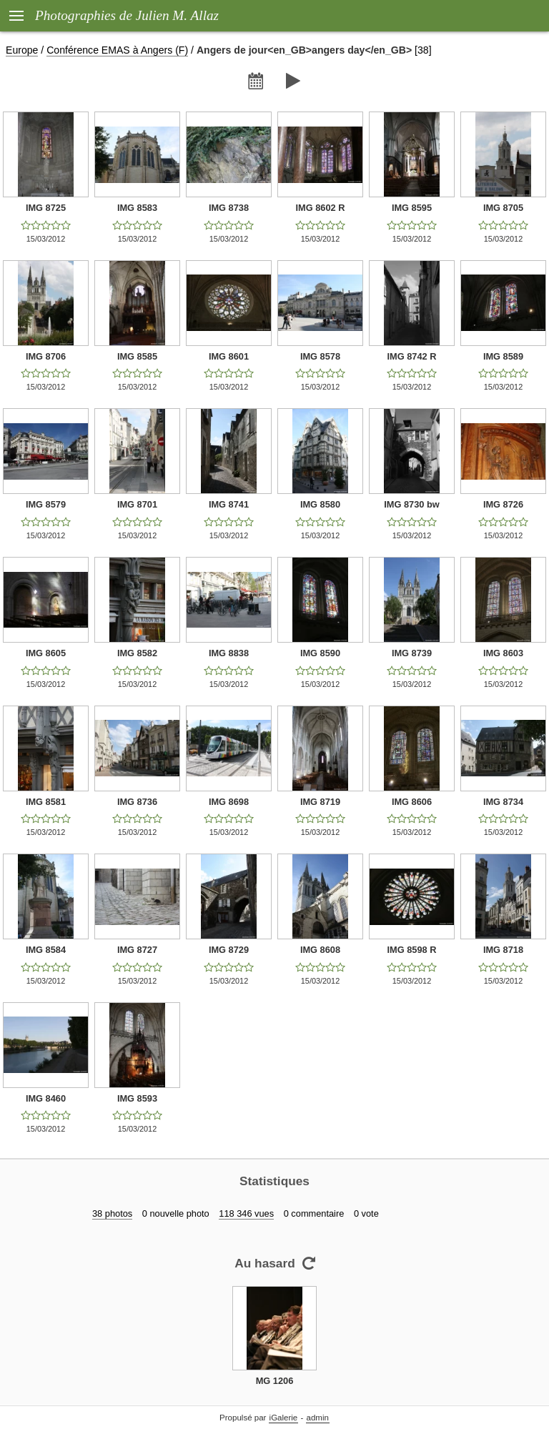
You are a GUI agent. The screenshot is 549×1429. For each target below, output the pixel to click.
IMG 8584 (46, 949)
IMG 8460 (46, 1098)
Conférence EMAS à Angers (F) (117, 50)
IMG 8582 (137, 653)
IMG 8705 (503, 207)
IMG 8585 (137, 356)
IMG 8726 (503, 504)
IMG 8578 (320, 356)
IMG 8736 (137, 801)
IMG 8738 (229, 207)
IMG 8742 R (412, 356)
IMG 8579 (46, 504)
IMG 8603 (503, 653)
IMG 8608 (320, 949)
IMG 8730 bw (412, 504)
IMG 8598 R (412, 949)
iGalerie (283, 1417)
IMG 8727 (137, 949)
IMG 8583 (137, 207)
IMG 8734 (503, 801)
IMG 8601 (229, 356)
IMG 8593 (137, 1098)
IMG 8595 (412, 207)
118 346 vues (246, 1213)
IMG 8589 (503, 356)
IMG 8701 (137, 504)
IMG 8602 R (320, 207)
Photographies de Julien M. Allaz (127, 15)
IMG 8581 (46, 801)
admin (318, 1417)
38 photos (112, 1213)
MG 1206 (275, 1380)
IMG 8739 (412, 653)
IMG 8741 (229, 504)
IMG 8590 (320, 653)
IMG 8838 (229, 653)
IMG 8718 (503, 949)
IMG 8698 (229, 801)
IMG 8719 (320, 801)
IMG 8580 (320, 504)
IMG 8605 (46, 653)
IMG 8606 (412, 801)
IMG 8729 (229, 949)
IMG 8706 (46, 356)
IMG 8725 (46, 207)
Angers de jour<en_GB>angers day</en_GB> (304, 50)
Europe (22, 50)
